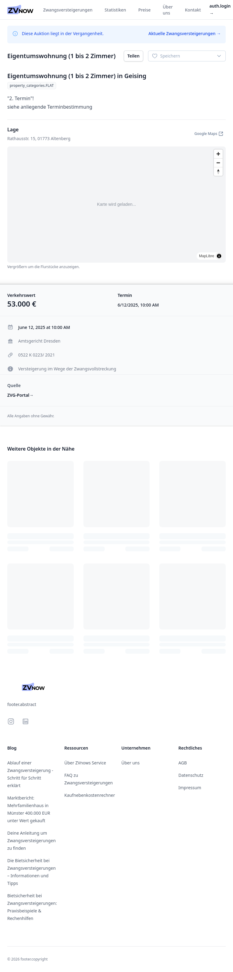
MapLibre (206, 256)
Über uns (130, 763)
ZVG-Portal (20, 395)
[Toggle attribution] (219, 256)
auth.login (220, 9)
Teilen (133, 56)
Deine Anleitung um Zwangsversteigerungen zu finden (31, 840)
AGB (182, 763)
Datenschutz (190, 775)
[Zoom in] (218, 153)
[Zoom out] (218, 162)
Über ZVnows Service (85, 763)
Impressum (189, 787)
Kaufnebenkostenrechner (89, 795)
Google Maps (208, 133)
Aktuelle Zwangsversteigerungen (184, 33)
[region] (116, 204)
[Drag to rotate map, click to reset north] (218, 171)
